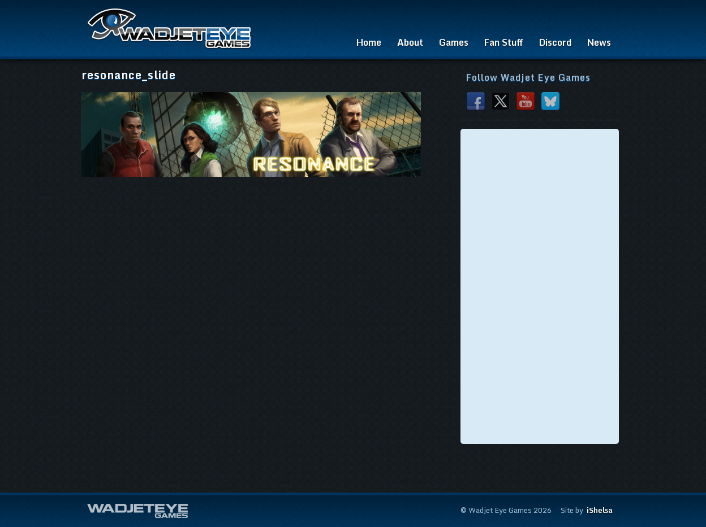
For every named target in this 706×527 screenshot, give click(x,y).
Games (453, 42)
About (410, 42)
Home (368, 42)
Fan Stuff (503, 42)
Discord (555, 42)
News (599, 42)
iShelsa (600, 510)
